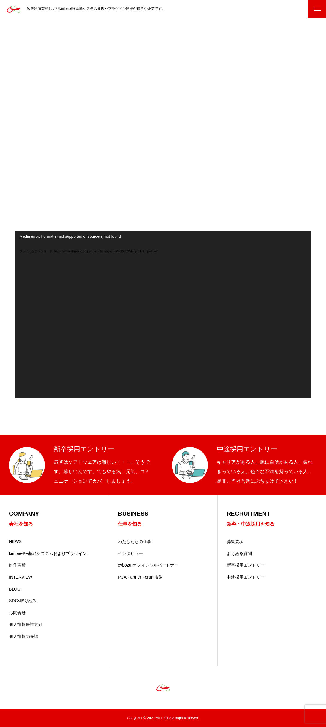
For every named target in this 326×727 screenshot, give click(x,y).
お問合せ (17, 612)
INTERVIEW (20, 577)
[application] (163, 314)
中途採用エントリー (245, 577)
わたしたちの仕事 (134, 541)
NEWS (15, 541)
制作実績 (17, 565)
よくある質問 (239, 553)
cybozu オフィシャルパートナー (148, 565)
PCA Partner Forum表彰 (140, 577)
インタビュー (130, 553)
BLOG (15, 589)
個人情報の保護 (23, 636)
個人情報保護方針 (25, 624)
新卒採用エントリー (245, 565)
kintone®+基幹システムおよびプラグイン (48, 553)
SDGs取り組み (23, 600)
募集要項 (235, 541)
